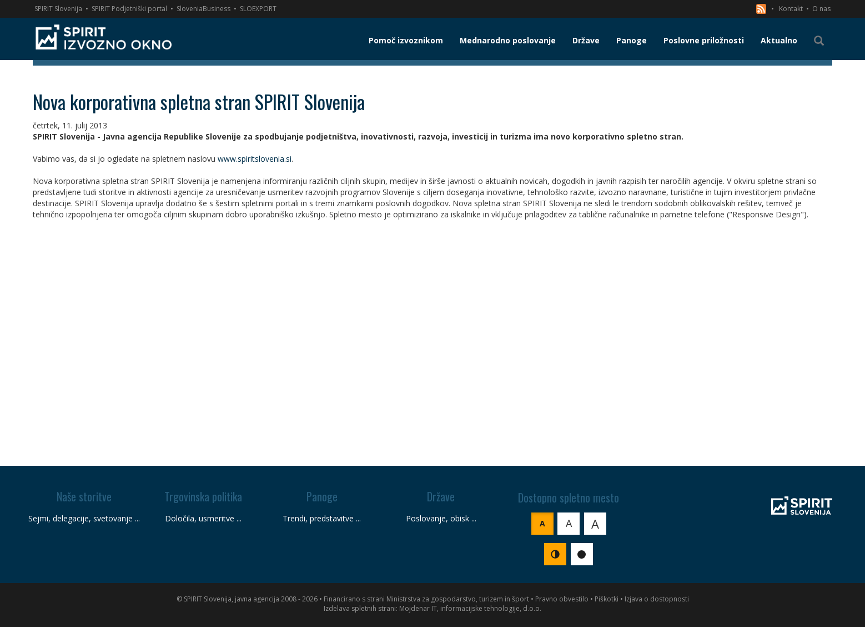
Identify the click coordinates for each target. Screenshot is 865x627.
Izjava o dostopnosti (657, 599)
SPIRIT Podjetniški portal (129, 8)
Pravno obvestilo (562, 599)
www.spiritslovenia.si (254, 158)
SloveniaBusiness (203, 8)
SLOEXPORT (258, 8)
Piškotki (606, 599)
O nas (821, 8)
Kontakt (791, 8)
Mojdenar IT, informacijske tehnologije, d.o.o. (470, 608)
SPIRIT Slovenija (58, 8)
